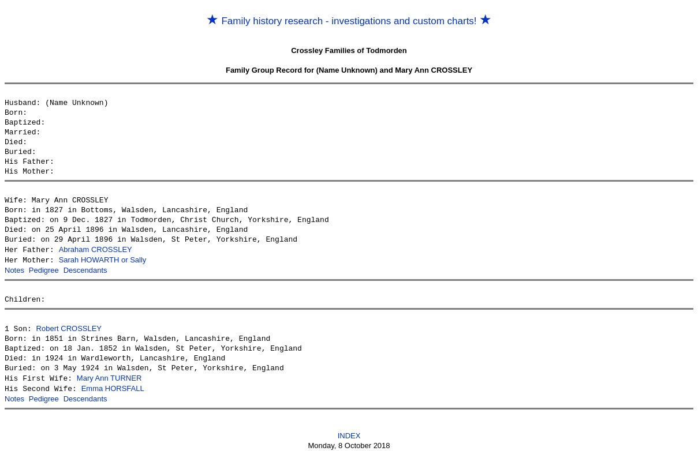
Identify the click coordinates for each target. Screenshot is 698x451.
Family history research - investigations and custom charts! (349, 21)
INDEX (349, 431)
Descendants (85, 269)
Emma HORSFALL (112, 385)
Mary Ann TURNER (109, 375)
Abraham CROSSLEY (95, 249)
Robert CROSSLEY (69, 326)
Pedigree (44, 269)
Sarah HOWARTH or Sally (103, 259)
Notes (14, 269)
